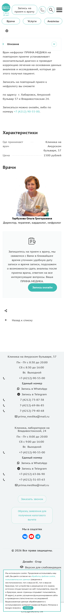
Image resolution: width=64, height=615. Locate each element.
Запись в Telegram (34, 394)
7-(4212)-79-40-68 (32, 410)
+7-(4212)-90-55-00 (32, 378)
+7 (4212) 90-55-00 (27, 111)
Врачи (11, 21)
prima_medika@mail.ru (33, 416)
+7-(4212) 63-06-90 (32, 474)
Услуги (32, 21)
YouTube (31, 536)
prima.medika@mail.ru (33, 485)
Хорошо (28, 608)
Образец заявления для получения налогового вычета (32, 515)
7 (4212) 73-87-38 (32, 399)
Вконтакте (25, 536)
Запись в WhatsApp (33, 388)
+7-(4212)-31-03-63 (32, 479)
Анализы (53, 21)
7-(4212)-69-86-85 (32, 405)
